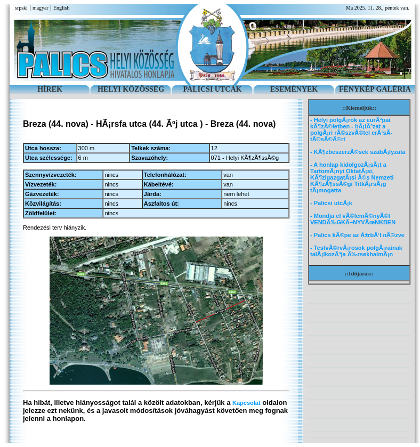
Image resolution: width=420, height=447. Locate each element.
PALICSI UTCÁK (212, 89)
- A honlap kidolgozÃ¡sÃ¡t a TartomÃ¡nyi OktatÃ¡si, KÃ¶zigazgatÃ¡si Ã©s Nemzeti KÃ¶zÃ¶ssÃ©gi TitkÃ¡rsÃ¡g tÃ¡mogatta (352, 177)
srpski (21, 8)
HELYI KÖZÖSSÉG (131, 89)
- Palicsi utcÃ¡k (331, 203)
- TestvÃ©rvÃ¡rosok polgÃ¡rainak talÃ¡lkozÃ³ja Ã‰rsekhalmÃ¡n (356, 251)
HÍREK (49, 89)
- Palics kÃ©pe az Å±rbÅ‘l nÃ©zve (357, 235)
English (61, 8)
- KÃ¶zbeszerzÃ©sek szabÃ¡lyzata (358, 152)
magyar (41, 8)
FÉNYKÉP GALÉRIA (375, 89)
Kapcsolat (246, 403)
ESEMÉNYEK (294, 89)
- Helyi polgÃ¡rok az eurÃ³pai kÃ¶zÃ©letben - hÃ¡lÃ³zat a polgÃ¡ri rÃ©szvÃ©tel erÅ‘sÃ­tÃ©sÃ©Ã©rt (351, 129)
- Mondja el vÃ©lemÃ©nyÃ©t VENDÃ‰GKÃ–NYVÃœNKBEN (352, 219)
